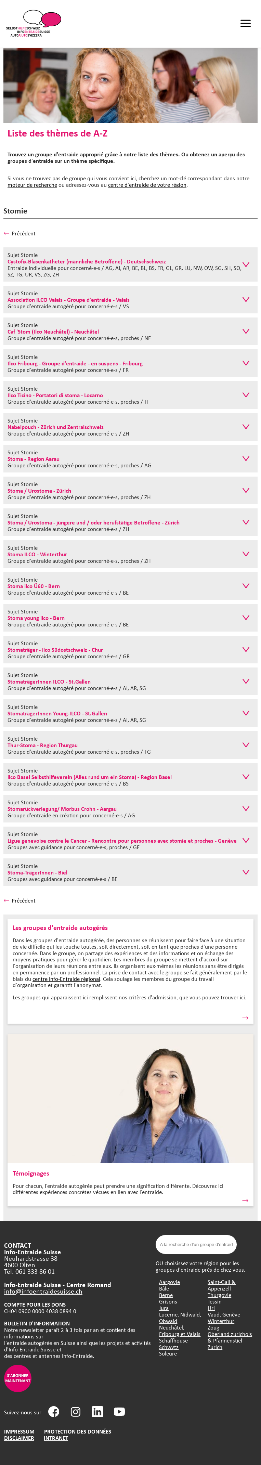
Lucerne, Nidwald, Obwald (180, 1317)
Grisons (168, 1301)
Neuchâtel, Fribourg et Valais (179, 1330)
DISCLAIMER (19, 1438)
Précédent (19, 233)
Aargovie (169, 1282)
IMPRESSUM (19, 1431)
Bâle (164, 1288)
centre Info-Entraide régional (66, 979)
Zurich (215, 1347)
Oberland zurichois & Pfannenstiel (230, 1337)
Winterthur (221, 1321)
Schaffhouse (173, 1340)
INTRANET (56, 1438)
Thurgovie (219, 1295)
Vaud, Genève (224, 1314)
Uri (211, 1308)
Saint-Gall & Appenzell (222, 1285)
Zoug (213, 1327)
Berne (166, 1295)
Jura (164, 1308)
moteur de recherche (32, 185)
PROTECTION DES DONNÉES (77, 1431)
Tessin (215, 1301)
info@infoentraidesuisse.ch (43, 1291)
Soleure (168, 1353)
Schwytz (169, 1347)
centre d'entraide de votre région (147, 185)
